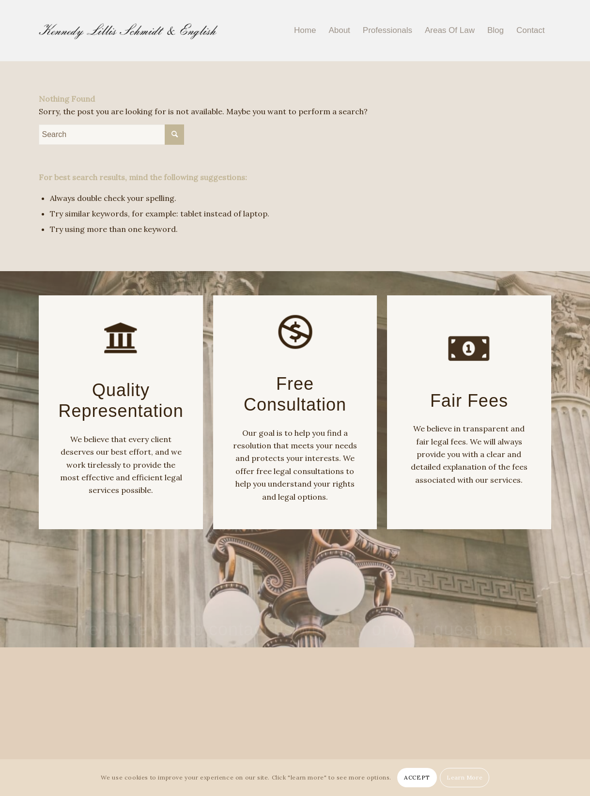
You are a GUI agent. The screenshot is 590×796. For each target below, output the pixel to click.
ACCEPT (417, 777)
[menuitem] (305, 30)
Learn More (464, 777)
